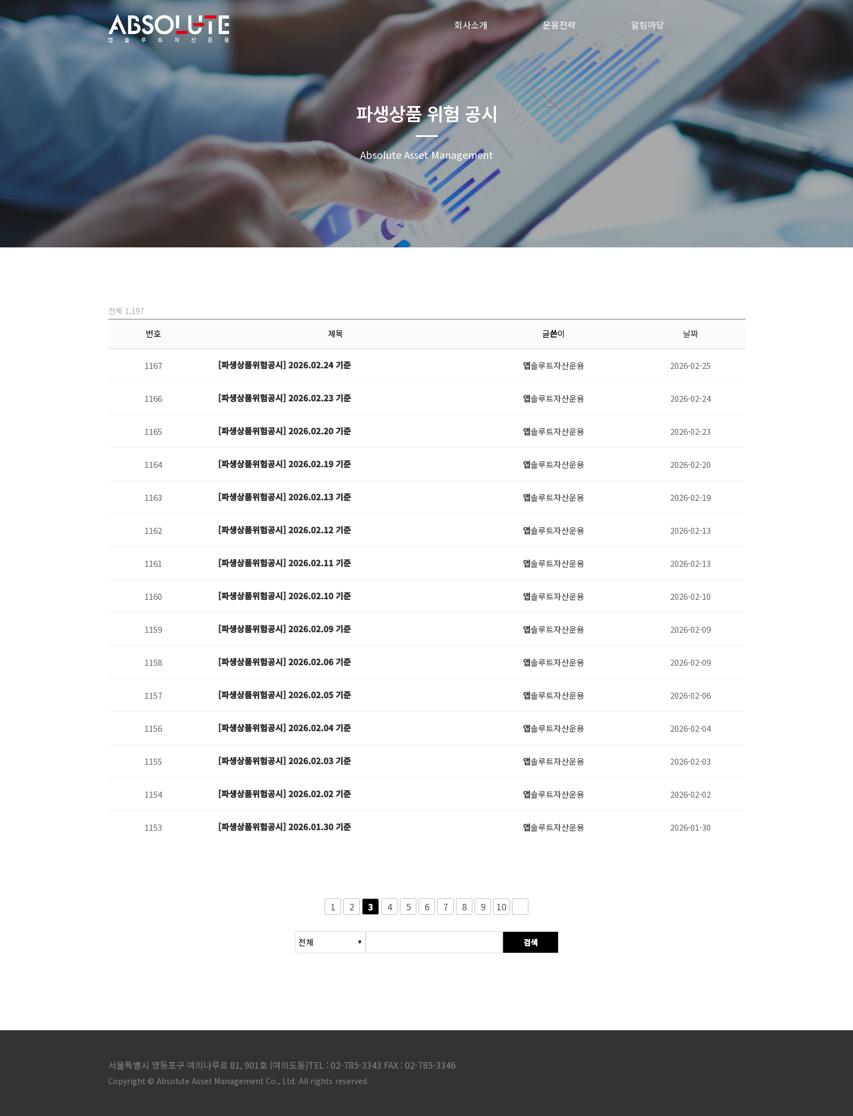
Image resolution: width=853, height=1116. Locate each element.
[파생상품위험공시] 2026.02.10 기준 (284, 595)
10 (501, 906)
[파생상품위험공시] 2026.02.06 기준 (284, 661)
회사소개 (470, 24)
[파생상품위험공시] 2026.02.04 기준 (284, 727)
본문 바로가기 (0, 0)
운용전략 (559, 24)
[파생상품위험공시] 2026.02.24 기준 (284, 365)
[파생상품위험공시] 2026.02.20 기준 (284, 431)
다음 (520, 906)
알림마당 (647, 24)
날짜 (690, 333)
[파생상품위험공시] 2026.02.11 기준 (284, 562)
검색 (530, 942)
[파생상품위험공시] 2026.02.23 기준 (284, 398)
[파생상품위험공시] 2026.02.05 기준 (284, 694)
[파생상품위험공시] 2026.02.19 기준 (284, 463)
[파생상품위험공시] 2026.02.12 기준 (284, 529)
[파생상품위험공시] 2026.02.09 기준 (284, 628)
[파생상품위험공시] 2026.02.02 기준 (284, 793)
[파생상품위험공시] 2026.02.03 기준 (284, 760)
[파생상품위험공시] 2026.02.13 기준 (284, 496)
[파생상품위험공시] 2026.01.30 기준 (284, 826)
